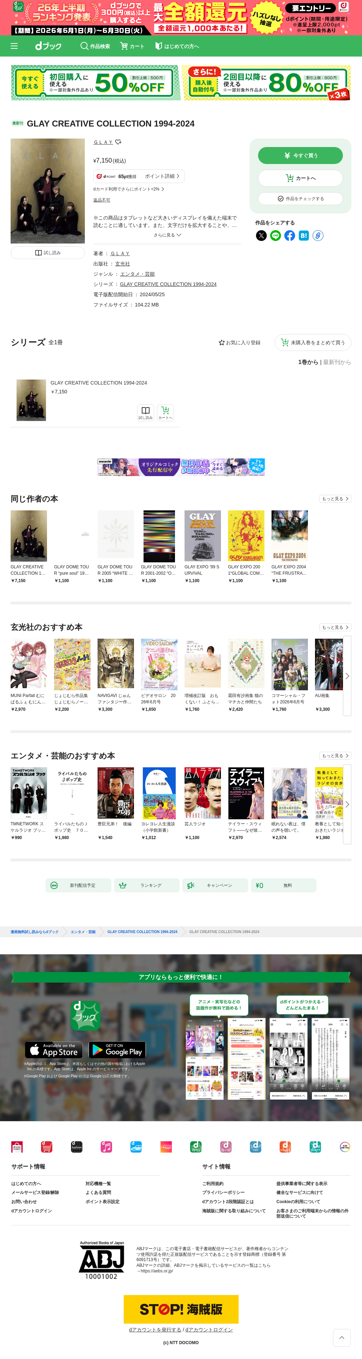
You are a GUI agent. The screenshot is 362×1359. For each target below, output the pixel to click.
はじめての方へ (26, 1183)
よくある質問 (98, 1192)
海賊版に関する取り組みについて (234, 1210)
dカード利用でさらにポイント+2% (126, 189)
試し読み (52, 252)
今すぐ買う (305, 155)
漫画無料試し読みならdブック (35, 932)
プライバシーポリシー (223, 1192)
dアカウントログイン (31, 1210)
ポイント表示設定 (102, 1201)
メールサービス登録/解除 (35, 1192)
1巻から (308, 362)
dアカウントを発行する (155, 1329)
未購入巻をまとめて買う (318, 342)
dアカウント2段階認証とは (228, 1201)
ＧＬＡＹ (103, 142)
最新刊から (337, 362)
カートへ (306, 178)
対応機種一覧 (98, 1183)
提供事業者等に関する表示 (301, 1183)
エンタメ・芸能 (137, 274)
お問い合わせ (24, 1201)
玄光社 (122, 263)
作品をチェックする (305, 198)
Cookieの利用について (298, 1201)
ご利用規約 (212, 1183)
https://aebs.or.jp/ (157, 1271)
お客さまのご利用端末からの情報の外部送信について (312, 1213)
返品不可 (101, 200)
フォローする (118, 142)
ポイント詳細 (160, 176)
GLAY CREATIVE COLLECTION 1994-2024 (99, 383)
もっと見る (332, 498)
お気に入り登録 (243, 342)
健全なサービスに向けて (299, 1192)
